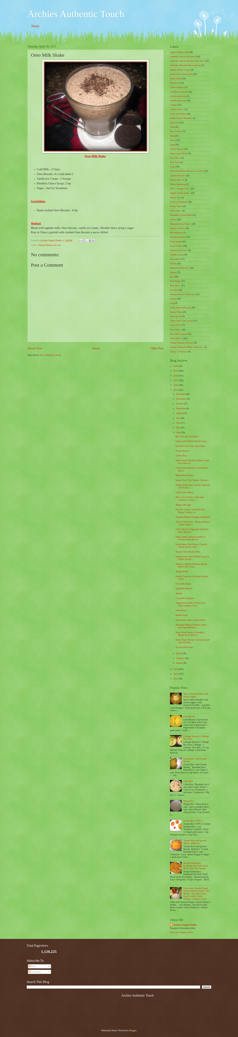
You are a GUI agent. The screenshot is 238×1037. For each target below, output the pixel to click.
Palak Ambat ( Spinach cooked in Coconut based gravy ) (190, 538)
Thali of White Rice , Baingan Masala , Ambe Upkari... (192, 523)
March (179, 653)
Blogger (132, 1030)
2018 (175, 375)
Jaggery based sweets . (180, 193)
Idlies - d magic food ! (180, 188)
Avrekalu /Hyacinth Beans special (185, 65)
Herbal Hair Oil (177, 180)
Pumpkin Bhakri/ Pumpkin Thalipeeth (193, 517)
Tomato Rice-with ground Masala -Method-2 (194, 842)
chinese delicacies (178, 100)
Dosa (172, 140)
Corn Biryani (189, 716)
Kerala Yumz (176, 206)
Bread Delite (175, 78)
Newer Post (35, 348)
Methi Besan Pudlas (184, 475)
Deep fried (175, 122)
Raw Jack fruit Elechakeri (187, 436)
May (178, 427)
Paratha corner (176, 255)
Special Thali (176, 312)
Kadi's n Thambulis (178, 202)
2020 (175, 366)
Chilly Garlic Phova (184, 492)
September (181, 408)
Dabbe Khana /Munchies (181, 118)
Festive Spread (176, 149)
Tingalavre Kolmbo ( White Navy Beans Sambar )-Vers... (191, 604)
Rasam (173, 272)
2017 (175, 380)
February (180, 658)
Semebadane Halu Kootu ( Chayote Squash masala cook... (191, 545)
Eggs (172, 144)
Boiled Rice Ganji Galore (181, 74)
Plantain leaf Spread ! (179, 268)
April (178, 432)
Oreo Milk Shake (183, 584)
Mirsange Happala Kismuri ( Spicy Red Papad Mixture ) (191, 626)
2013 (175, 674)
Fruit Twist (175, 162)
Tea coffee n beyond (179, 334)
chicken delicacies (178, 96)
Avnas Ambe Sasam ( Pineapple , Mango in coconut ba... (190, 633)
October (180, 403)
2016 (175, 385)
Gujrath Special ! (177, 175)
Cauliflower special (178, 92)
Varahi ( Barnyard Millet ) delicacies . (187, 347)
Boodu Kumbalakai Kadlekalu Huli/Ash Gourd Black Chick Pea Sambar (195, 866)
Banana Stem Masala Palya (188, 552)
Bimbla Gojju (182, 615)
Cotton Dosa (181, 455)
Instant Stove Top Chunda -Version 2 (192, 480)
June (178, 423)
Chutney (174, 105)
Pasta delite (175, 259)
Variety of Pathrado (178, 351)
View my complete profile (181, 932)
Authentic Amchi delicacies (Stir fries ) (187, 61)
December (181, 394)
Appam (179, 593)
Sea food (174, 290)
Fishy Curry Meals (178, 153)
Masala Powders (177, 228)
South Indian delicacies (180, 307)
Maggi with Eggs (183, 505)
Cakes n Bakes (176, 87)
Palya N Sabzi (176, 246)
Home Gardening (177, 184)
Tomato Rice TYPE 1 (193, 821)
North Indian (175, 241)
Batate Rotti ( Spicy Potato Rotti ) (191, 620)
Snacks (173, 299)
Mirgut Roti (188, 801)
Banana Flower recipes (180, 70)
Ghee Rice (188, 781)
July (178, 418)
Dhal (172, 127)
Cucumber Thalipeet (185, 598)
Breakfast (174, 83)
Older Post (157, 348)
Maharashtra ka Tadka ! (180, 224)
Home (35, 26)
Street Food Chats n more (181, 321)
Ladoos (173, 219)
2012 (175, 678)
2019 (175, 371)
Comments (35, 972)
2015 (175, 390)
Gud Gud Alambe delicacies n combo (187, 171)
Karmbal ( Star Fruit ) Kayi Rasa (190, 446)
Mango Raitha (182, 571)
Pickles (173, 263)
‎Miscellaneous (176, 232)
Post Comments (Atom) (50, 355)
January (180, 663)
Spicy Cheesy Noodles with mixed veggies (195, 695)
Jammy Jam (175, 197)
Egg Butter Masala (184, 588)
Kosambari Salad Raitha (181, 215)
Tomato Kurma (182, 451)
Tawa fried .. (175, 329)
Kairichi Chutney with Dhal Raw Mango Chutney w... (190, 510)
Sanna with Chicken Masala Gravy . (192, 441)
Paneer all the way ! (179, 250)
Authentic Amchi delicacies (182, 56)
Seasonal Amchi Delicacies (182, 294)
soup (172, 303)
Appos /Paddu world (179, 52)
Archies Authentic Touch (76, 14)
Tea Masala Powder (184, 647)
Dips (172, 136)
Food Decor (175, 158)
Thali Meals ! (176, 338)
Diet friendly (175, 131)
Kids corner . (176, 210)
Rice (172, 277)
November (181, 399)
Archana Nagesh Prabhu (185, 925)
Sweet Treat (175, 325)
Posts (32, 966)
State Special (176, 316)
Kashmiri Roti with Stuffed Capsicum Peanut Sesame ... (192, 558)
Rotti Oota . (175, 285)
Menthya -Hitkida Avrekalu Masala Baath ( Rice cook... (191, 565)
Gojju (172, 166)
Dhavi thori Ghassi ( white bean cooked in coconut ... (190, 498)
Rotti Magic (175, 281)
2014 (175, 669)
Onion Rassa (181, 610)
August (179, 413)
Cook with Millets (178, 114)
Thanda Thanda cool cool (49, 245)
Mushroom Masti (177, 237)
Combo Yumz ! (177, 109)
